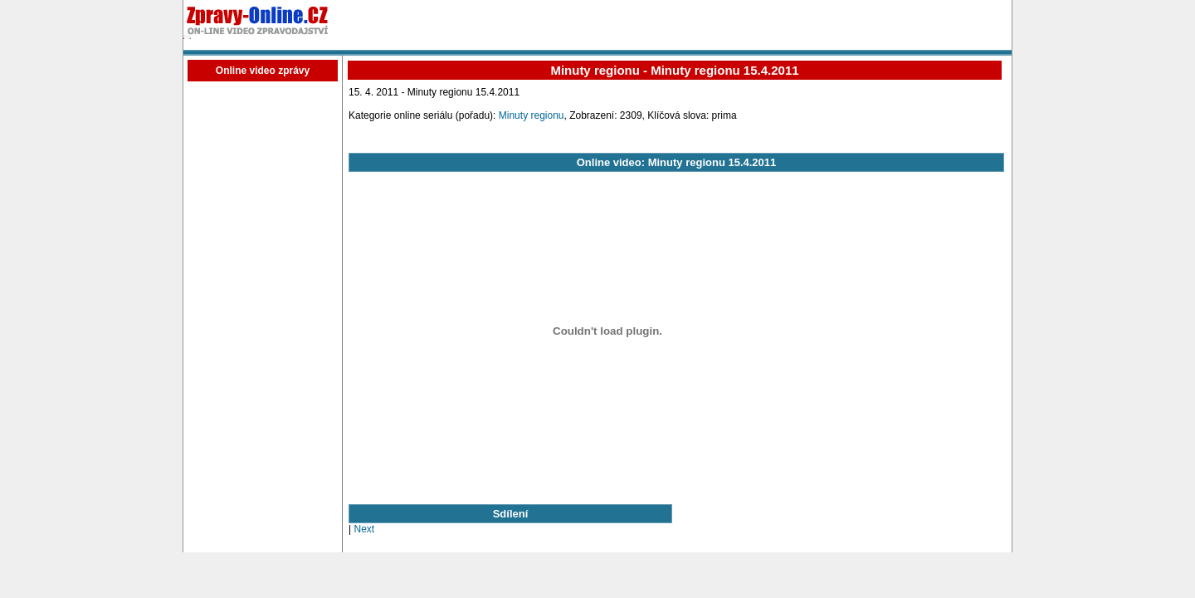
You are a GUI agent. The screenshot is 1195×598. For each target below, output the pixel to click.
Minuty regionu (531, 115)
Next (364, 529)
